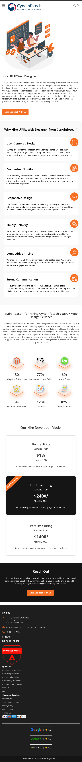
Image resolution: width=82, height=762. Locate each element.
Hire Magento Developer (12, 670)
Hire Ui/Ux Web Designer (12, 684)
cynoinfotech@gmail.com (35, 627)
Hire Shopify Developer (11, 681)
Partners (5, 688)
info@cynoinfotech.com (15, 627)
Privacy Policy (7, 706)
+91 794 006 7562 (13, 632)
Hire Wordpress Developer (12, 674)
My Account (7, 699)
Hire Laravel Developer (11, 677)
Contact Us (6, 713)
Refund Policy (7, 709)
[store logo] (26, 7)
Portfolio (5, 691)
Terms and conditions (10, 702)
